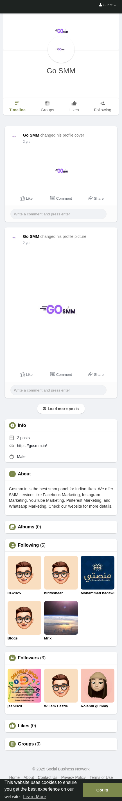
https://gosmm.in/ (32, 445)
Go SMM (61, 70)
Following (28, 545)
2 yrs (26, 142)
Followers (28, 658)
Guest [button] (107, 5)
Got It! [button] (102, 790)
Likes (24, 726)
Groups (26, 744)
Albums (26, 527)
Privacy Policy (73, 777)
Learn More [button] (34, 796)
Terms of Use (101, 777)
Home (14, 777)
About (29, 777)
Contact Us (47, 777)
